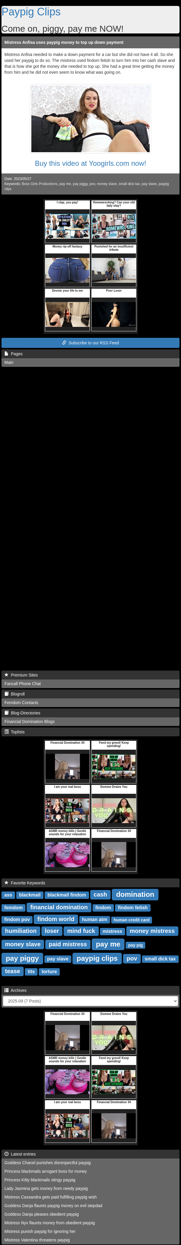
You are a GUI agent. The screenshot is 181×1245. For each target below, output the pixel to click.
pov (92, 184)
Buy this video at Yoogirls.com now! (90, 163)
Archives (15, 990)
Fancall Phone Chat (22, 683)
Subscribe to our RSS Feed (90, 342)
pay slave (149, 184)
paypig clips (97, 958)
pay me (65, 184)
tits (31, 971)
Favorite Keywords (24, 883)
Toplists (14, 732)
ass (8, 894)
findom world (56, 919)
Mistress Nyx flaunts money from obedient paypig (49, 1222)
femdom (13, 907)
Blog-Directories (22, 713)
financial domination (59, 907)
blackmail (30, 894)
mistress (112, 931)
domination (135, 894)
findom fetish (133, 907)
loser (52, 931)
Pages (13, 353)
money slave (107, 184)
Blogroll (14, 694)
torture (49, 971)
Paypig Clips (31, 12)
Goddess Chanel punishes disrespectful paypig (47, 1162)
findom (103, 907)
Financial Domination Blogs (29, 721)
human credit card (132, 919)
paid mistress (68, 944)
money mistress (152, 931)
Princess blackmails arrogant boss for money (45, 1171)
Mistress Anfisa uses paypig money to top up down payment (63, 42)
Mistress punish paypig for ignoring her (39, 1231)
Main (8, 362)
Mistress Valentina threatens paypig (37, 1240)
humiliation (21, 931)
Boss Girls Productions (39, 184)
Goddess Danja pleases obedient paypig (41, 1214)
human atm (94, 919)
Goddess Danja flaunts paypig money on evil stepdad (53, 1205)
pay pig (135, 944)
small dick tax (129, 184)
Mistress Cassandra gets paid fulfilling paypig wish (50, 1197)
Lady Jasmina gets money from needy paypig (46, 1188)
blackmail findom (66, 894)
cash (100, 894)
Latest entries (20, 1154)
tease (12, 971)
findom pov (17, 919)
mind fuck (81, 931)
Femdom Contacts (21, 702)
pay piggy (80, 184)
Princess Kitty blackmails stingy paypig (39, 1179)
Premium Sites (21, 675)
